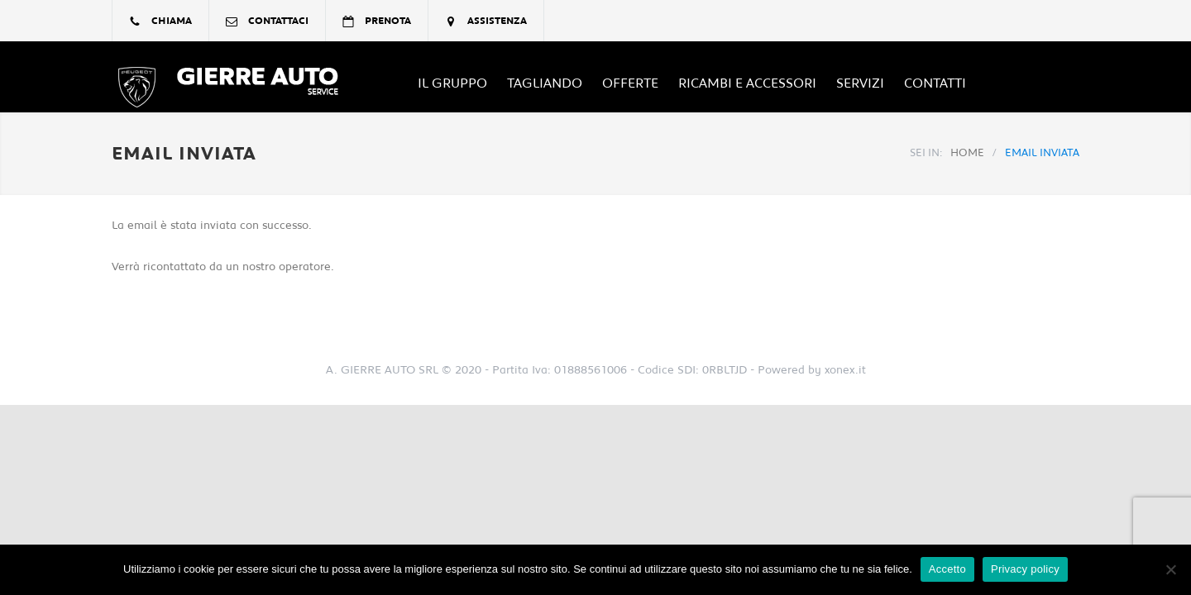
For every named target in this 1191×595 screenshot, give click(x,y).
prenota (388, 21)
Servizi (860, 83)
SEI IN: (926, 153)
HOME (967, 153)
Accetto (947, 569)
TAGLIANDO (544, 83)
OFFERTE (630, 83)
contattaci (278, 21)
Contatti (935, 83)
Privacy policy (1025, 569)
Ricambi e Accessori (747, 83)
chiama (171, 21)
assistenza (497, 21)
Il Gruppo (452, 83)
